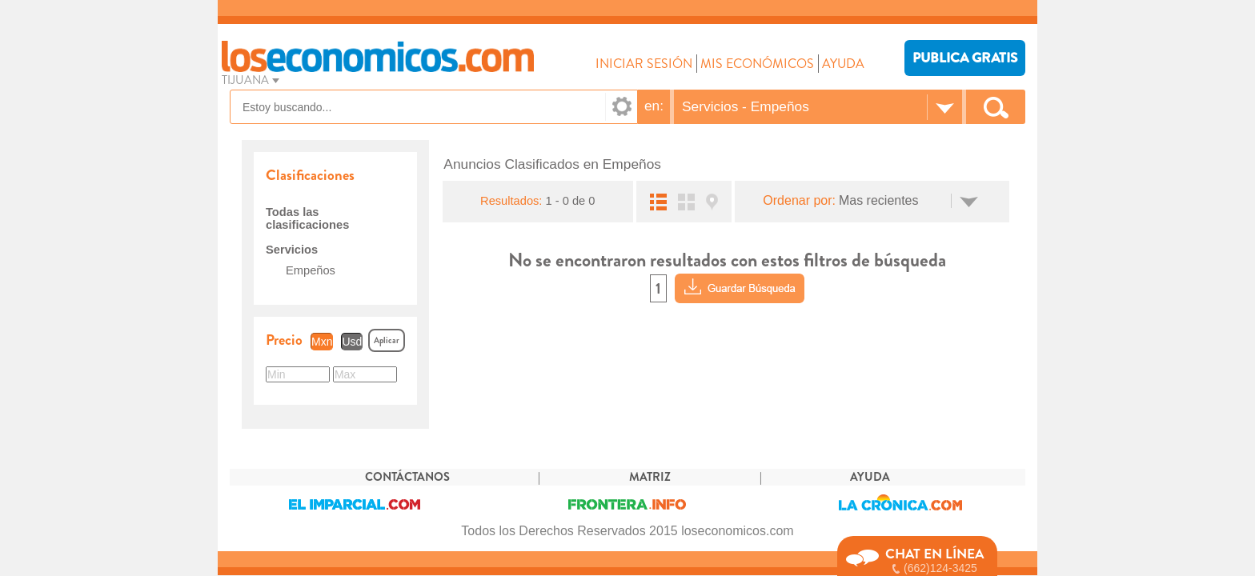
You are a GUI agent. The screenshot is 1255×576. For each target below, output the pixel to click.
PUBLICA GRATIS (964, 58)
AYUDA (843, 63)
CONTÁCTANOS (407, 477)
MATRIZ (650, 477)
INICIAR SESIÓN (643, 63)
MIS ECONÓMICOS (757, 63)
